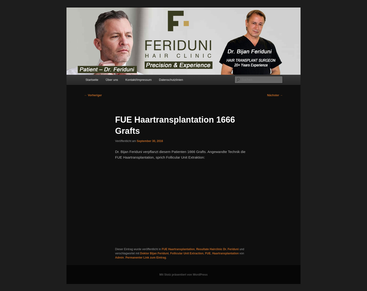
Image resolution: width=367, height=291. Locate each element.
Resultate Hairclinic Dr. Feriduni (217, 249)
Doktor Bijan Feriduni (154, 253)
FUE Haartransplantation (178, 249)
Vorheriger (93, 95)
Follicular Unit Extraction (186, 253)
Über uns (112, 80)
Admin (119, 257)
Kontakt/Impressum (138, 80)
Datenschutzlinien (171, 80)
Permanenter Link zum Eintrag (145, 257)
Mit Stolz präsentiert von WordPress (183, 274)
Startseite (91, 80)
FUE (208, 253)
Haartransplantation (225, 253)
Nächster (275, 95)
